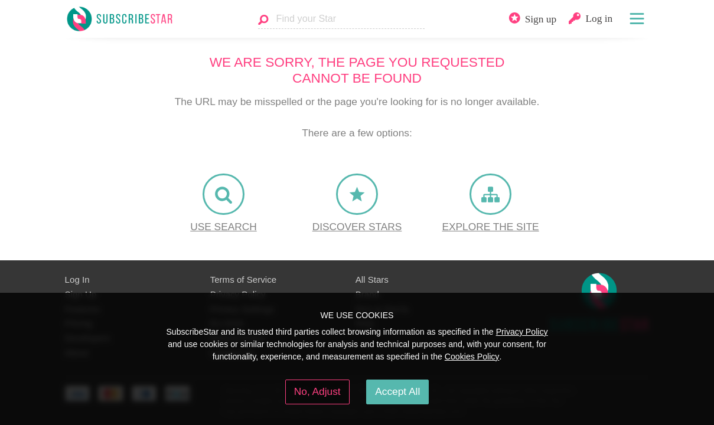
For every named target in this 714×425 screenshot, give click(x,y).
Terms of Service (243, 279)
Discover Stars (357, 227)
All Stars (372, 279)
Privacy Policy (522, 331)
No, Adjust (317, 391)
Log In (77, 279)
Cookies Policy (472, 356)
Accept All (397, 391)
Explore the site (490, 227)
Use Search (223, 227)
